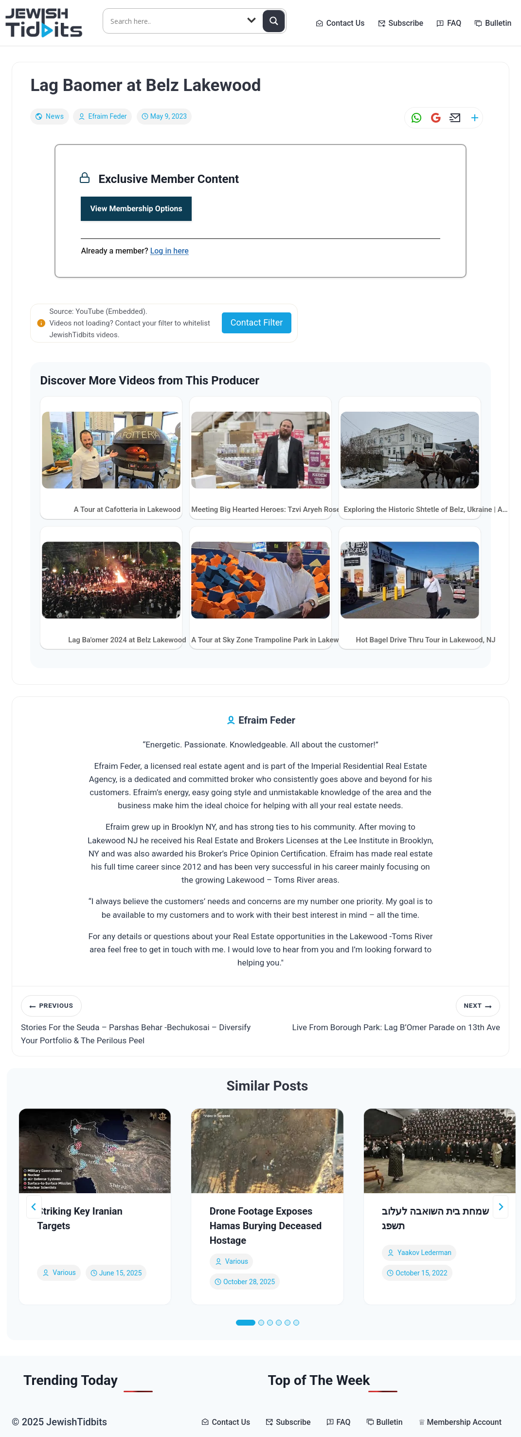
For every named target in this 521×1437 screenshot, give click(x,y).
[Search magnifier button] (274, 21)
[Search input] (174, 21)
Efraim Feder (108, 116)
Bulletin (498, 23)
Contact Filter (257, 322)
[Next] (500, 1207)
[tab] (245, 1323)
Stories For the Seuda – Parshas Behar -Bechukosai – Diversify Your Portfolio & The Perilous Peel (136, 1020)
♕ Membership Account (460, 1422)
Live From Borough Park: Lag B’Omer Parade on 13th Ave (385, 1013)
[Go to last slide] (34, 1207)
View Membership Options (136, 208)
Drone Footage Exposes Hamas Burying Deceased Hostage (266, 1225)
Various (64, 1272)
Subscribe (406, 23)
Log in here (169, 250)
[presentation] (95, 1151)
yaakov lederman (424, 1252)
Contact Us (345, 23)
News (55, 116)
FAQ (454, 23)
